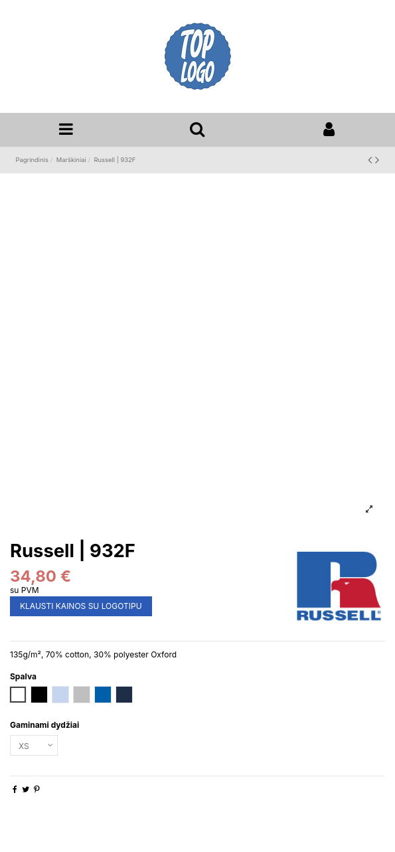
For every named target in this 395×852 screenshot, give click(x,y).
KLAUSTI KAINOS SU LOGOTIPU (81, 606)
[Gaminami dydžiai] (34, 745)
